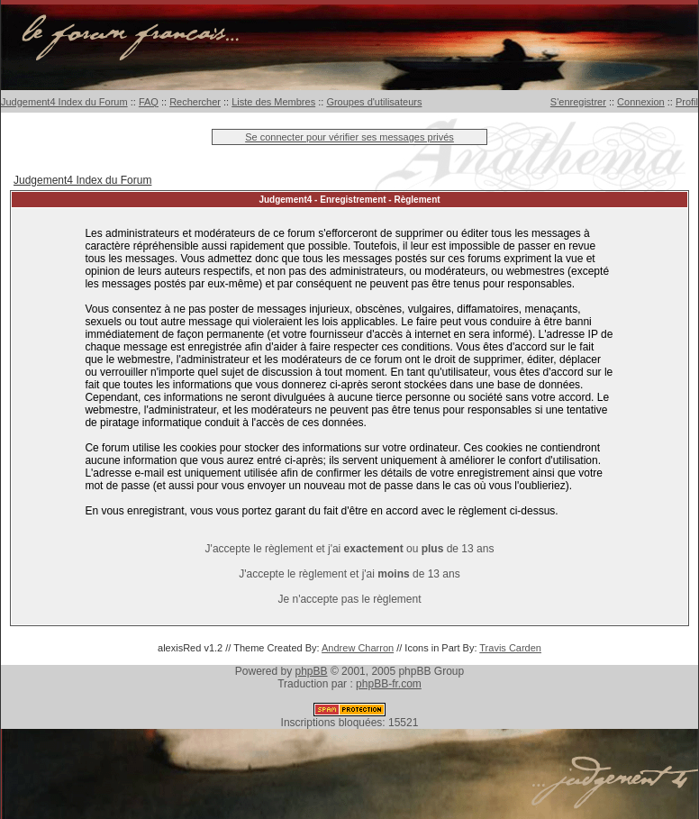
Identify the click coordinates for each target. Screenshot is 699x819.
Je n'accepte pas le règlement (349, 599)
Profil (687, 101)
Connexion (641, 101)
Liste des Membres (273, 101)
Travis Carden (510, 647)
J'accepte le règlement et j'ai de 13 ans (349, 574)
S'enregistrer (578, 101)
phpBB (311, 671)
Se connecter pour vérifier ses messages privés (349, 137)
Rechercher (195, 101)
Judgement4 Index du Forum (64, 101)
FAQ (149, 101)
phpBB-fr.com (389, 684)
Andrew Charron (358, 647)
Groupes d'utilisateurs (374, 101)
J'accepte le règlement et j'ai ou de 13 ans (350, 548)
